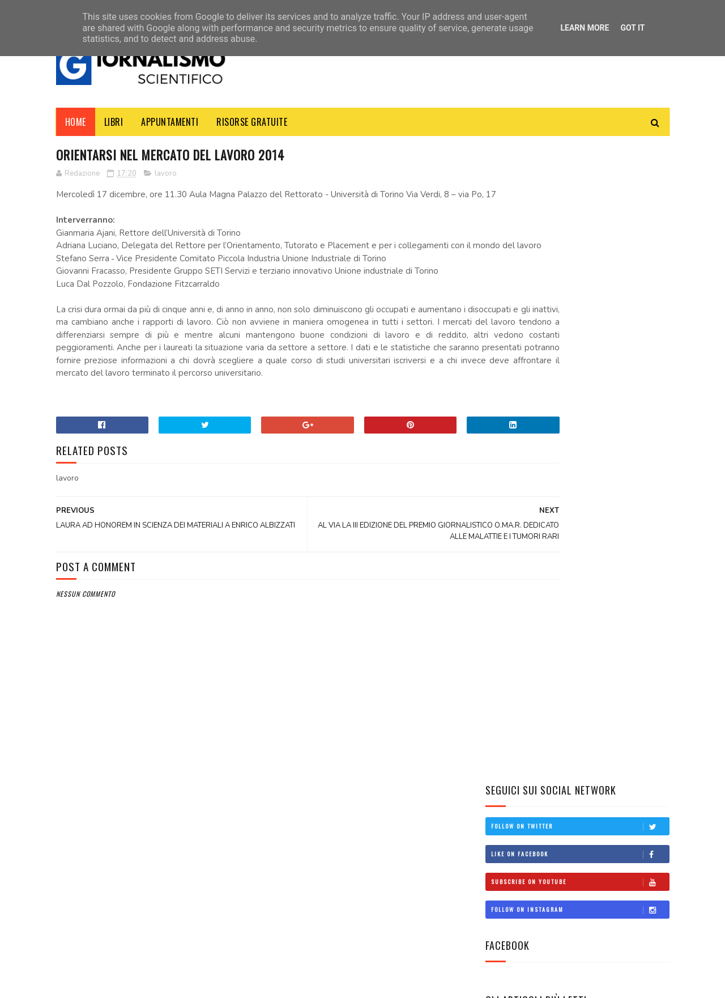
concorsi (508, 720)
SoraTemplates (109, 983)
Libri (113, 122)
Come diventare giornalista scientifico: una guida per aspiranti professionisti (608, 459)
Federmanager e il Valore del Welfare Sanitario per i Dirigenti (561, 555)
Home (75, 122)
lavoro (166, 175)
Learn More (584, 27)
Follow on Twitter (580, 188)
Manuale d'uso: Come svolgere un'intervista (599, 401)
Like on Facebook (580, 216)
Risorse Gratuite (251, 122)
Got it (632, 27)
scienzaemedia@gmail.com (521, 944)
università (511, 797)
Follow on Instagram (580, 272)
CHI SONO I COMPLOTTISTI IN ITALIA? (606, 504)
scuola (505, 778)
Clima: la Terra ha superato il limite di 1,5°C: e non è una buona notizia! (609, 651)
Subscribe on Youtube (580, 244)
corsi (502, 739)
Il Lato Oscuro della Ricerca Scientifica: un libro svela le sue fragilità (609, 599)
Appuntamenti (169, 122)
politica (507, 758)
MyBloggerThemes (164, 983)
